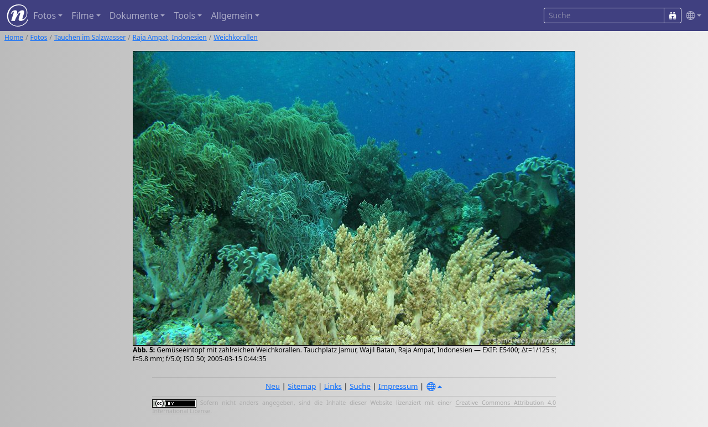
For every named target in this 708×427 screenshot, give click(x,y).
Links (333, 386)
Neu (273, 386)
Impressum (398, 386)
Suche (360, 386)
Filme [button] (82, 15)
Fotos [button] (44, 15)
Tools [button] (184, 15)
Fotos (39, 37)
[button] (691, 16)
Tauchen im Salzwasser (90, 37)
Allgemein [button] (231, 15)
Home (13, 37)
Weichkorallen (235, 37)
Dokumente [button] (134, 15)
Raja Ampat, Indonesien (170, 37)
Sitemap (302, 386)
